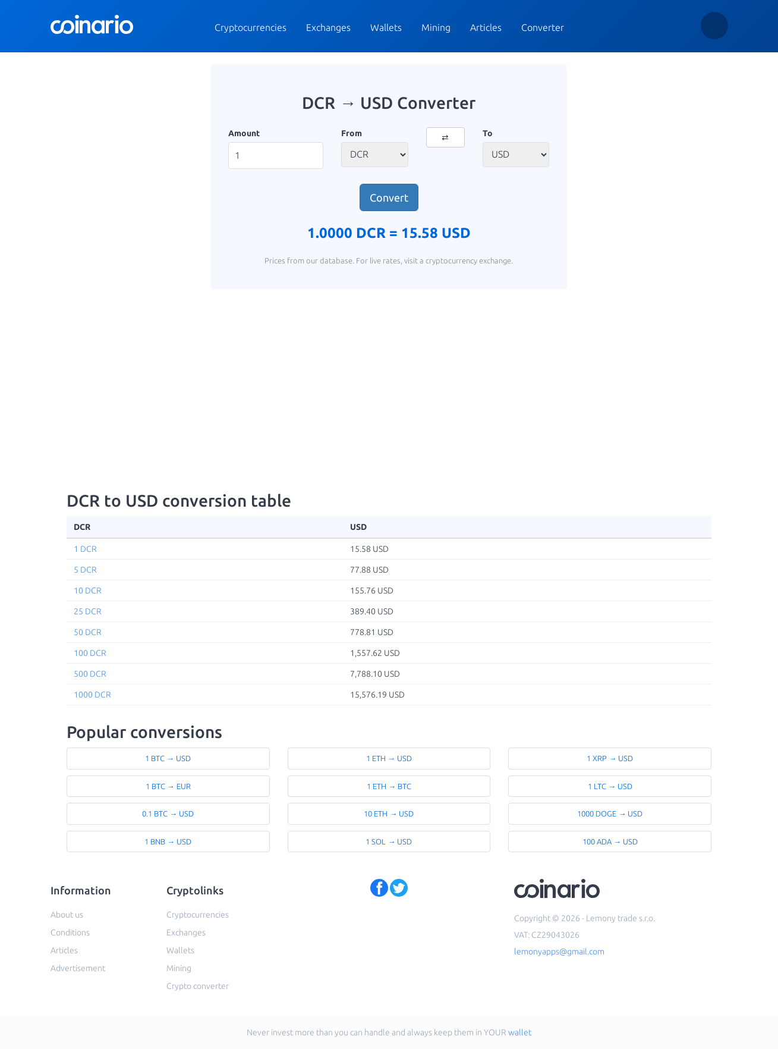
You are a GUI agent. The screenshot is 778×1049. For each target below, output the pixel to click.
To (488, 133)
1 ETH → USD (389, 758)
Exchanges (328, 27)
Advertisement (78, 968)
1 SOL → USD (389, 841)
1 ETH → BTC (389, 786)
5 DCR (85, 569)
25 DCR (88, 611)
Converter (542, 27)
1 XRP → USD (610, 758)
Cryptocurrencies (250, 27)
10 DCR (88, 590)
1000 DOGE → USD (609, 813)
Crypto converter (197, 986)
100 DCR (90, 653)
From (351, 133)
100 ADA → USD (610, 841)
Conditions (70, 932)
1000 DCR (92, 694)
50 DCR (88, 632)
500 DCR (90, 674)
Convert (389, 197)
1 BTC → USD (168, 758)
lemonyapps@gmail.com (559, 951)
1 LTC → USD (610, 786)
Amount (244, 133)
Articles (486, 27)
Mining (436, 27)
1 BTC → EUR (168, 786)
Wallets (386, 27)
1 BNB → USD (167, 841)
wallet (519, 1032)
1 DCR (85, 549)
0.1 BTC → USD (168, 813)
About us (67, 914)
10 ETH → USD (389, 813)
